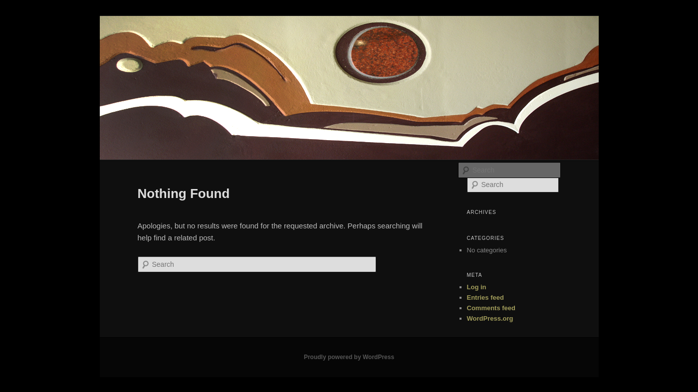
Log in (476, 287)
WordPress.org (490, 318)
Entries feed (485, 297)
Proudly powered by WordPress (349, 357)
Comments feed (491, 308)
